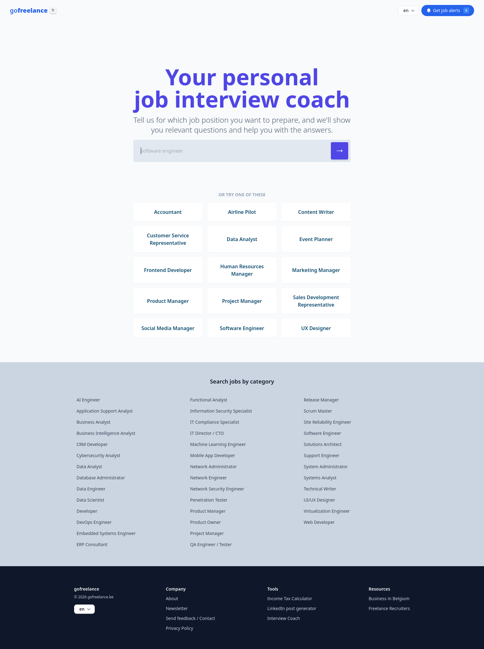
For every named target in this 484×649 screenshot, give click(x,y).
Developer (87, 511)
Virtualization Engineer (327, 511)
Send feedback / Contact (190, 618)
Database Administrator (101, 478)
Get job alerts (447, 10)
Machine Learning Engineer (218, 444)
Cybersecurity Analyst (98, 455)
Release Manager (321, 400)
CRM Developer (92, 444)
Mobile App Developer (212, 455)
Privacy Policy (179, 628)
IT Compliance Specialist (214, 422)
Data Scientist (90, 500)
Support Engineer (321, 455)
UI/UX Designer (319, 500)
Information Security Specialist (221, 411)
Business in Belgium (389, 598)
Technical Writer (320, 489)
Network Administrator (213, 466)
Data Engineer (91, 489)
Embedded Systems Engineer (106, 533)
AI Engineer (88, 400)
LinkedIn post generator (291, 608)
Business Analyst (94, 422)
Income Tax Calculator (289, 598)
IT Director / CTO (207, 433)
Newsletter (177, 608)
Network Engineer (208, 478)
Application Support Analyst (105, 411)
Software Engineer (322, 433)
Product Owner (205, 522)
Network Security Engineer (217, 489)
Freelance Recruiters (389, 608)
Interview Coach (283, 618)
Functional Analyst (208, 400)
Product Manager (207, 511)
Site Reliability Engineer (327, 422)
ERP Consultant (92, 544)
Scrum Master (318, 411)
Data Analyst (89, 466)
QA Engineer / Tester (211, 544)
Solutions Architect (323, 444)
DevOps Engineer (94, 522)
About (172, 598)
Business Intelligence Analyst (106, 433)
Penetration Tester (208, 500)
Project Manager (207, 533)
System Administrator (326, 466)
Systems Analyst (320, 478)
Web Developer (319, 522)
